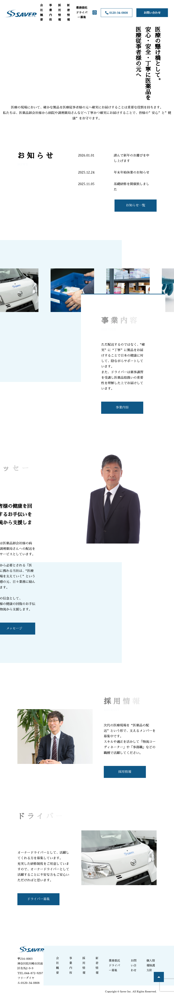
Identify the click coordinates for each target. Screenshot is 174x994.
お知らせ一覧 (135, 205)
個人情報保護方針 (150, 965)
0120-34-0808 (116, 12)
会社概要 (41, 12)
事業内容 (50, 12)
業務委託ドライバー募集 (81, 12)
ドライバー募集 (38, 899)
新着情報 (68, 12)
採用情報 (59, 12)
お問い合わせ (152, 12)
